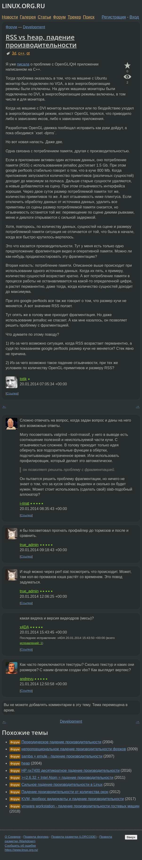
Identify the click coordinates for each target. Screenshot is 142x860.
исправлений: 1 (31, 643)
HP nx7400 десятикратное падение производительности (70, 771)
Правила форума (36, 836)
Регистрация (114, 17)
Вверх (131, 837)
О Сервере (13, 836)
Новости (10, 17)
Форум (59, 17)
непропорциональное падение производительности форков (73, 749)
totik (23, 379)
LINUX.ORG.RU (23, 6)
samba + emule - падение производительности (61, 756)
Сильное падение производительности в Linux (62, 785)
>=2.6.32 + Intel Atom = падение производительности (67, 778)
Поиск (89, 17)
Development (34, 27)
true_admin (29, 545)
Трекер (74, 17)
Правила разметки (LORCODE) (74, 836)
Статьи (44, 17)
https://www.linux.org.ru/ (21, 850)
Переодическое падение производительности (61, 742)
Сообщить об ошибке (20, 845)
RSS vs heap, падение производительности (41, 41)
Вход (134, 17)
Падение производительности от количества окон (64, 792)
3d (14, 53)
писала (23, 64)
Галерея (28, 17)
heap (25, 763)
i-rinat (24, 503)
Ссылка (12, 393)
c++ (21, 53)
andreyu (26, 679)
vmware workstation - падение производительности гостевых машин (80, 806)
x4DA (24, 627)
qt (28, 53)
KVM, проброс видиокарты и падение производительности (72, 799)
